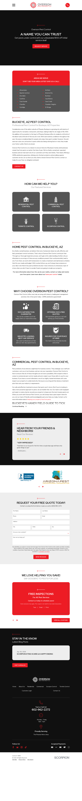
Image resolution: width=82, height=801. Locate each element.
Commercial (40, 687)
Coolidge (22, 107)
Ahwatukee (23, 90)
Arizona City (49, 93)
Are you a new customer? (19, 532)
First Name (15, 511)
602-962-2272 (41, 710)
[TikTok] (26, 747)
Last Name (45, 511)
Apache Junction (25, 93)
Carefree (22, 99)
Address (15, 521)
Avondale (22, 96)
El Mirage (48, 107)
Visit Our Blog (20, 665)
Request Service (41, 46)
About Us (22, 687)
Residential (30, 687)
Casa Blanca (48, 99)
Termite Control (65, 687)
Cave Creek (48, 101)
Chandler (22, 104)
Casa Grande (23, 101)
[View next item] (64, 454)
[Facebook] (13, 747)
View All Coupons (60, 620)
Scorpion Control (51, 687)
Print (47, 607)
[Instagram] (22, 747)
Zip (53, 527)
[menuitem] (14, 760)
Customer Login (27, 691)
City (14, 527)
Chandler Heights (50, 104)
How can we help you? (19, 537)
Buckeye (47, 96)
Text (34, 607)
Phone (14, 516)
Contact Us (56, 691)
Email (43, 516)
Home (14, 687)
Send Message (41, 557)
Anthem (47, 90)
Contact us (19, 166)
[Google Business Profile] (17, 747)
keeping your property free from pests (39, 399)
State (34, 527)
